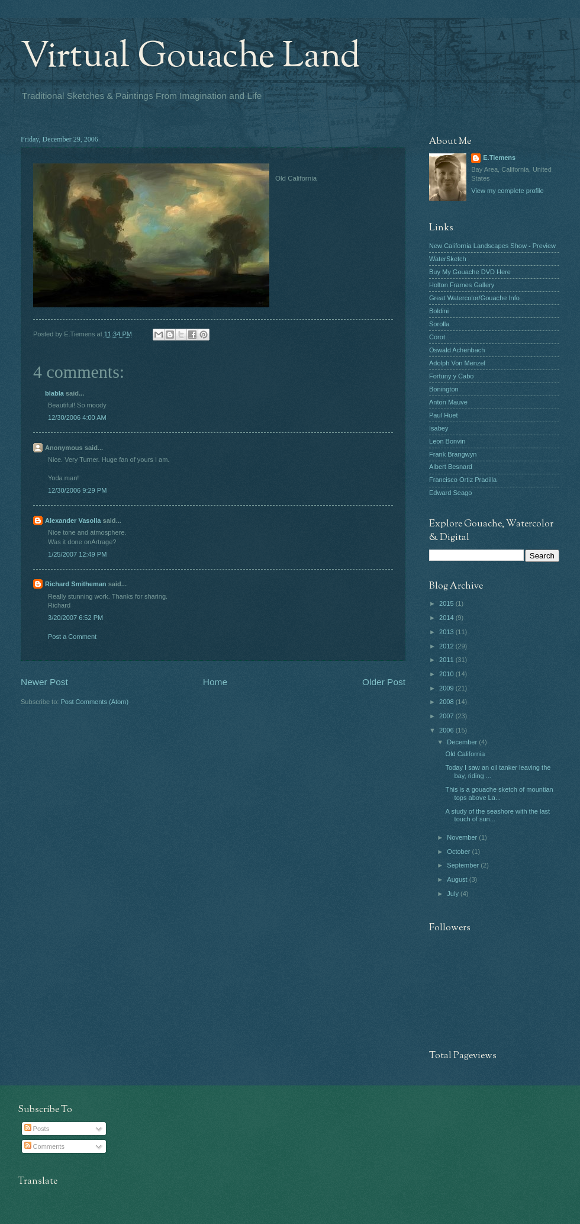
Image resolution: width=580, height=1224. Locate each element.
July (453, 893)
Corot (437, 336)
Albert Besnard (450, 466)
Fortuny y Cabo (451, 376)
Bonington (444, 389)
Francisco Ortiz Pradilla (463, 479)
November (463, 837)
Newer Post (44, 682)
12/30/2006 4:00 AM (77, 417)
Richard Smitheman (76, 583)
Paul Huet (443, 415)
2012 (447, 646)
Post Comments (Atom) (94, 701)
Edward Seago (450, 492)
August (458, 879)
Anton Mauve (448, 402)
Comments (44, 1146)
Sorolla (439, 323)
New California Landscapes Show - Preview (492, 245)
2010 (447, 673)
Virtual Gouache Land (190, 57)
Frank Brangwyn (452, 454)
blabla (54, 393)
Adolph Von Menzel (457, 363)
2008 (447, 701)
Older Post (383, 682)
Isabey (439, 428)
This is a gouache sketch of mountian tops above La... (499, 793)
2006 (447, 730)
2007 (447, 715)
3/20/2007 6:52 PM (75, 617)
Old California (465, 753)
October (459, 851)
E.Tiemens (499, 157)
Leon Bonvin (447, 441)
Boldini (439, 310)
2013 (447, 631)
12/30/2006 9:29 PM (77, 490)
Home (215, 682)
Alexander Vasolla (73, 520)
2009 (447, 688)
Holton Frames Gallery (461, 284)
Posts (37, 1128)
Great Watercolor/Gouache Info (474, 297)
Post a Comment (72, 636)
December (463, 742)
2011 (447, 659)
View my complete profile (507, 190)
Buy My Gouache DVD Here (470, 271)
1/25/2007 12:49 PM (77, 554)
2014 (447, 617)
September (464, 865)
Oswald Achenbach (457, 350)
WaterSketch (447, 258)
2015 (447, 603)
